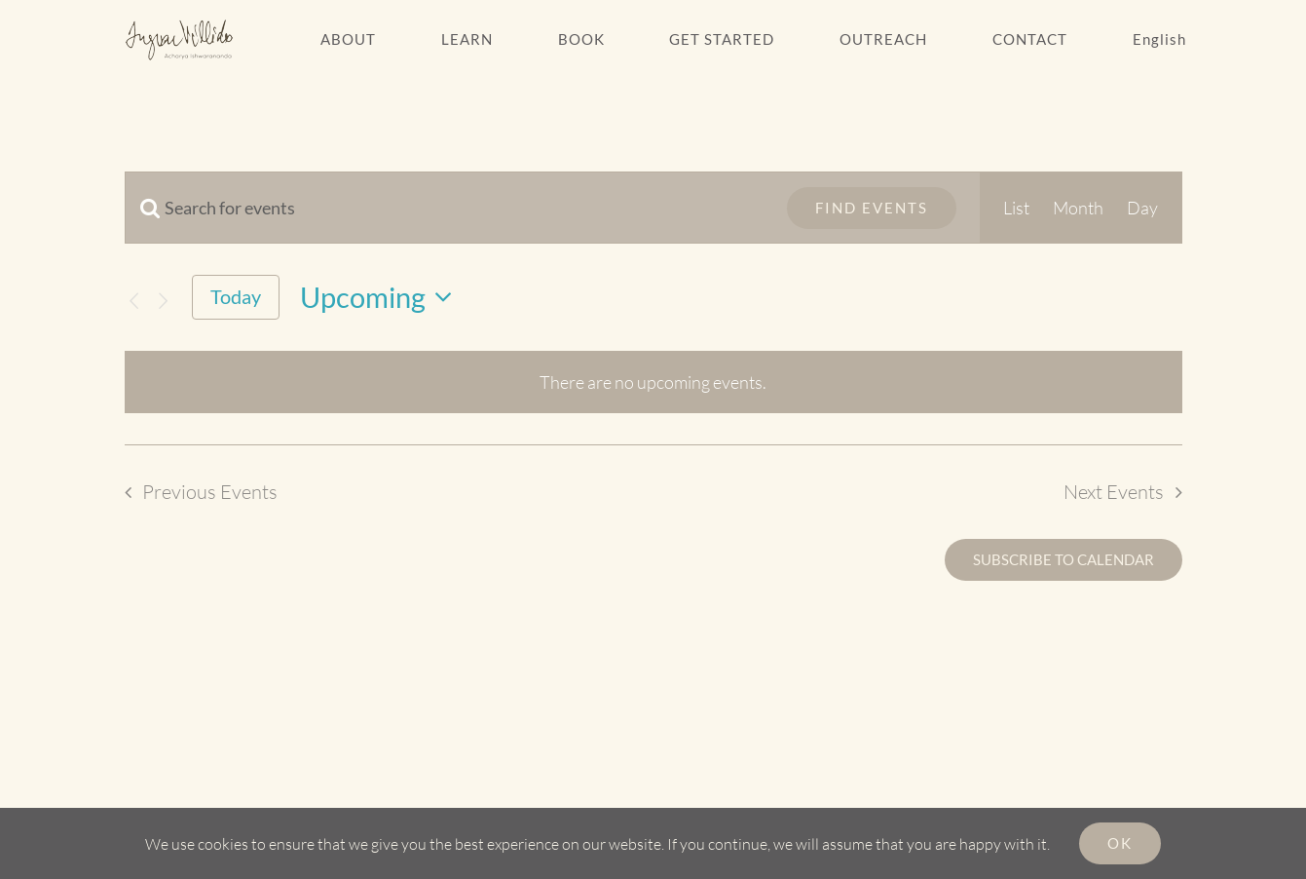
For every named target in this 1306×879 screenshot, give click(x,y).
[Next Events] (163, 301)
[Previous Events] (134, 301)
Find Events (871, 207)
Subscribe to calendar (1063, 560)
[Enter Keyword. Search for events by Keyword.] (445, 207)
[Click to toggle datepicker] (382, 298)
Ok (1120, 843)
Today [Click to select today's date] (235, 296)
